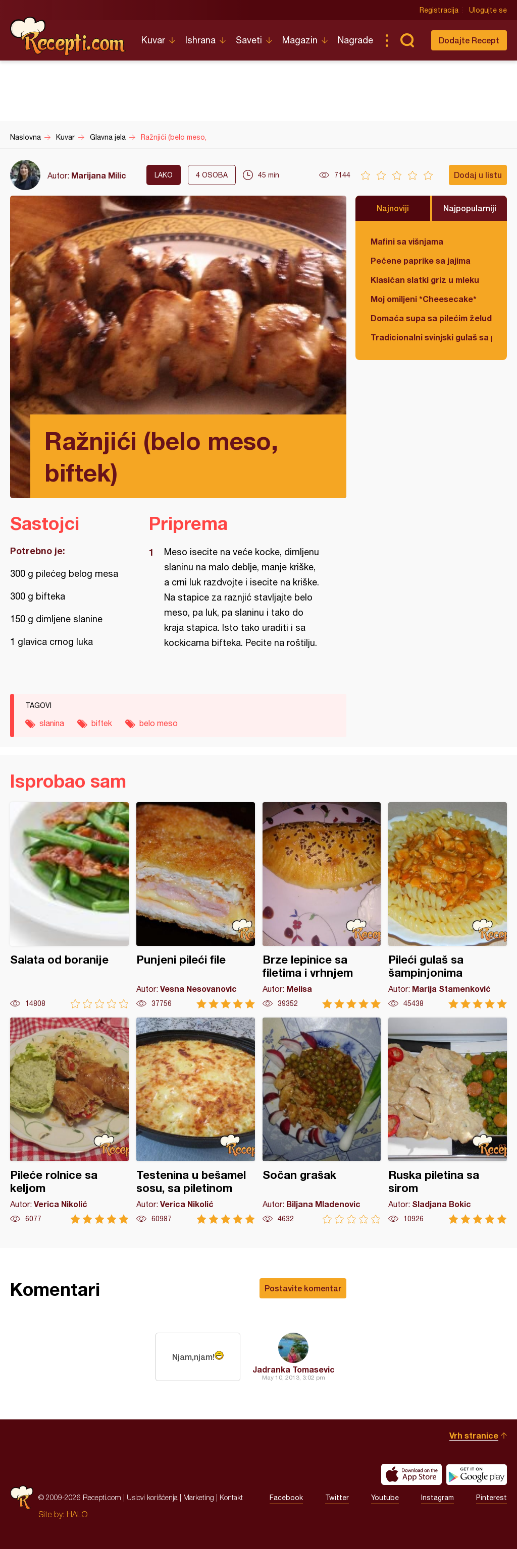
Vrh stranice (473, 1435)
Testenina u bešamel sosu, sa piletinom (195, 1121)
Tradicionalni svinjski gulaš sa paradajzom (431, 337)
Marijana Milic (98, 175)
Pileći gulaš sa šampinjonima (447, 905)
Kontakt (231, 1497)
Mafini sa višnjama (407, 241)
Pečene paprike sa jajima (421, 260)
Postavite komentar (303, 1288)
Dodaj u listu (478, 175)
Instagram (437, 1498)
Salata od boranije (69, 905)
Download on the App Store (411, 1474)
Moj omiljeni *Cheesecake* (424, 299)
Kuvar (153, 40)
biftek (101, 723)
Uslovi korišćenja (152, 1497)
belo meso (158, 723)
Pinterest (491, 1498)
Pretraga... (407, 40)
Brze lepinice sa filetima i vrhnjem (322, 905)
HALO (77, 1514)
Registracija (439, 10)
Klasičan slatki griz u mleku (425, 279)
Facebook (286, 1498)
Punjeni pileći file (195, 905)
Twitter (337, 1498)
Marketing (198, 1497)
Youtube (385, 1498)
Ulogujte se (488, 10)
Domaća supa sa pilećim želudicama (431, 318)
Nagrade (355, 40)
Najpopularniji (469, 208)
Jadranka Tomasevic (293, 1369)
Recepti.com (68, 36)
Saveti (249, 40)
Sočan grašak (322, 1121)
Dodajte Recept (469, 40)
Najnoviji (393, 208)
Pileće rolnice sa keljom (69, 1121)
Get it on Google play (476, 1474)
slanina (51, 723)
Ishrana (200, 40)
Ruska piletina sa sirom (447, 1121)
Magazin (300, 40)
